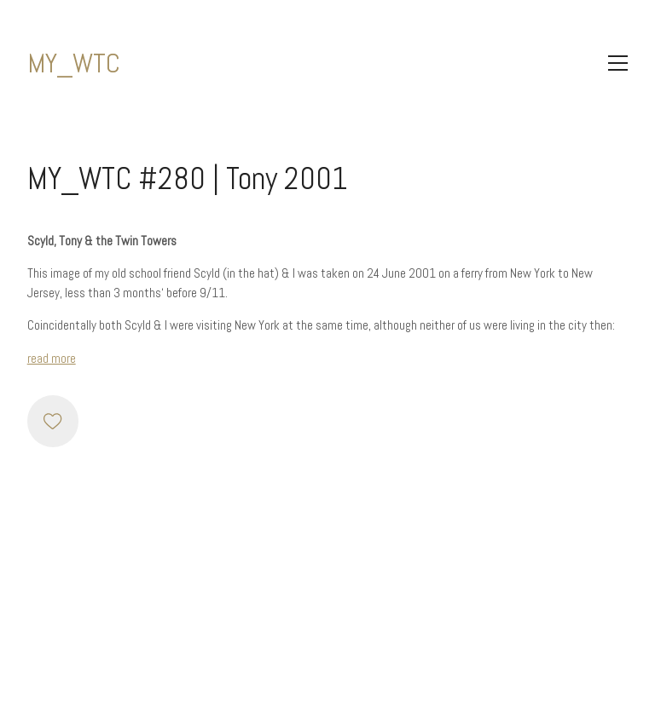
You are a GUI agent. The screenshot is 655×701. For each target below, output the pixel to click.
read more (51, 358)
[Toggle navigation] (618, 63)
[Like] (52, 420)
